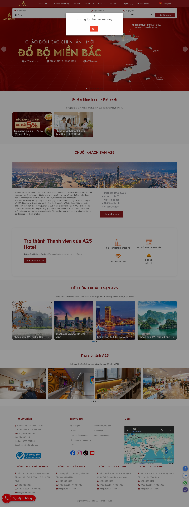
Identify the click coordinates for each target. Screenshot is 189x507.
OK (94, 28)
